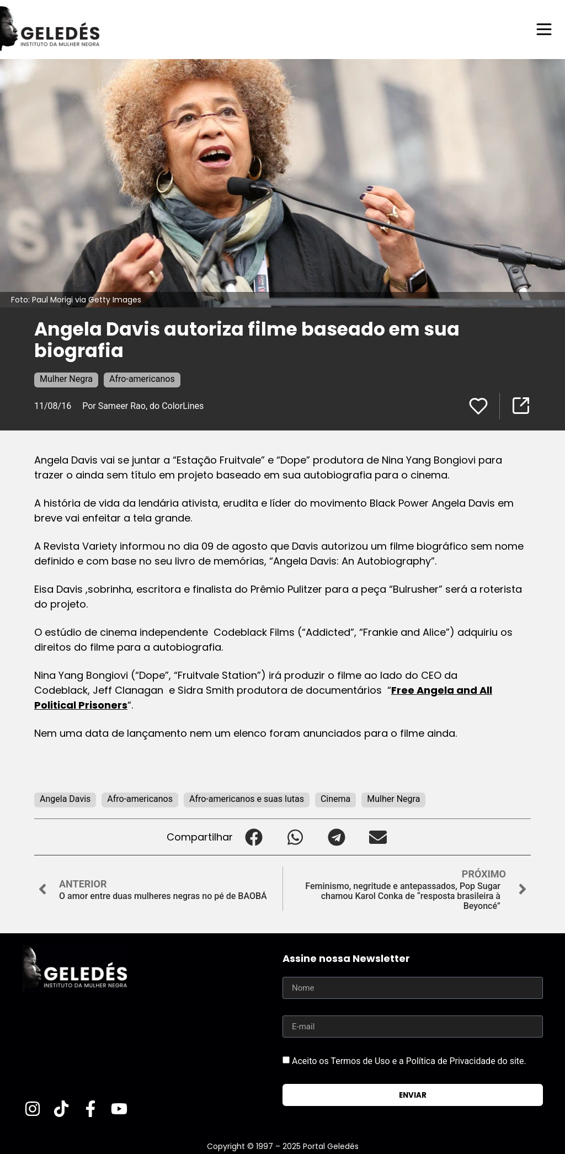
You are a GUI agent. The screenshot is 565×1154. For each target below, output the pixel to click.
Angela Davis (65, 799)
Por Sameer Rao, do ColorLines (143, 406)
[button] (253, 837)
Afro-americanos (142, 379)
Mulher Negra (66, 379)
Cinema (335, 799)
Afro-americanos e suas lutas (246, 799)
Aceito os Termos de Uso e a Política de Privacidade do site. (409, 1061)
